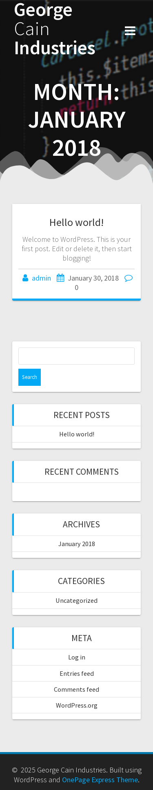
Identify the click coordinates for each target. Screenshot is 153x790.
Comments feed (76, 689)
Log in (76, 657)
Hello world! (76, 222)
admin (41, 278)
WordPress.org (77, 705)
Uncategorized (76, 600)
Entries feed (77, 673)
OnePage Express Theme (100, 779)
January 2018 (76, 544)
